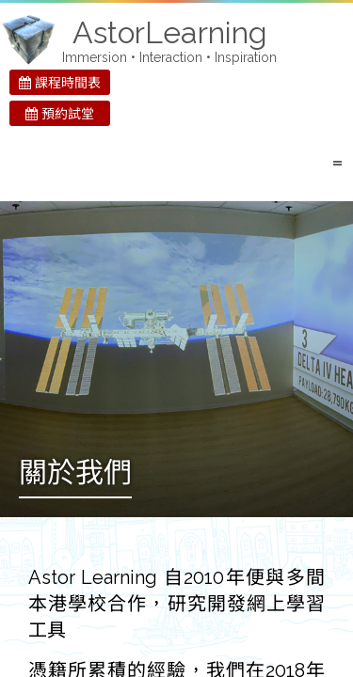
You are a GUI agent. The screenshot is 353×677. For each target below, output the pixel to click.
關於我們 (75, 474)
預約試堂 (59, 113)
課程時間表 (60, 82)
